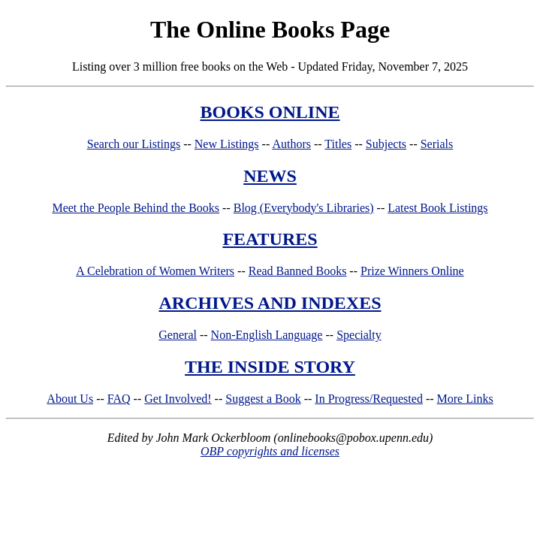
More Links (465, 398)
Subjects (386, 144)
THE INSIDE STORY (270, 366)
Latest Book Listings (437, 207)
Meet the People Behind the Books (135, 207)
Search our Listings (133, 144)
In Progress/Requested (369, 398)
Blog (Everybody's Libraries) (304, 207)
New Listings (227, 144)
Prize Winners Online (412, 270)
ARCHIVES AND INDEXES (269, 303)
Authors (291, 144)
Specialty (359, 334)
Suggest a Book (262, 398)
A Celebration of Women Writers (155, 270)
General (177, 334)
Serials (437, 144)
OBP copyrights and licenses (270, 451)
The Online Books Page (270, 29)
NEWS (270, 176)
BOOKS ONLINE (269, 112)
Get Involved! (177, 398)
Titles (337, 144)
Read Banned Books (298, 270)
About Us (70, 398)
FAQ (119, 398)
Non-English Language (267, 334)
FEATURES (269, 239)
